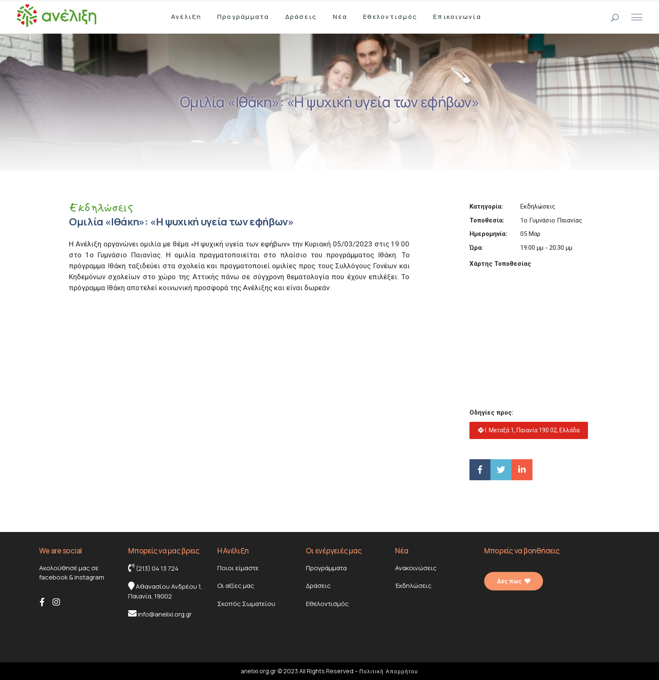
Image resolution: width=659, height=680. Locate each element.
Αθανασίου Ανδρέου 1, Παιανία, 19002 (165, 591)
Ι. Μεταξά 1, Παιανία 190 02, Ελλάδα (529, 430)
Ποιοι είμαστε (238, 568)
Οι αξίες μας (235, 585)
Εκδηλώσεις (101, 207)
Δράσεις (318, 585)
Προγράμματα (326, 568)
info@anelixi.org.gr (160, 614)
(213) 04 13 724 (153, 568)
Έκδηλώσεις (413, 585)
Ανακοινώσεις (416, 568)
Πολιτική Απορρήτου (388, 671)
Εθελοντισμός (327, 603)
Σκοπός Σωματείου (246, 603)
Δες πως (513, 581)
